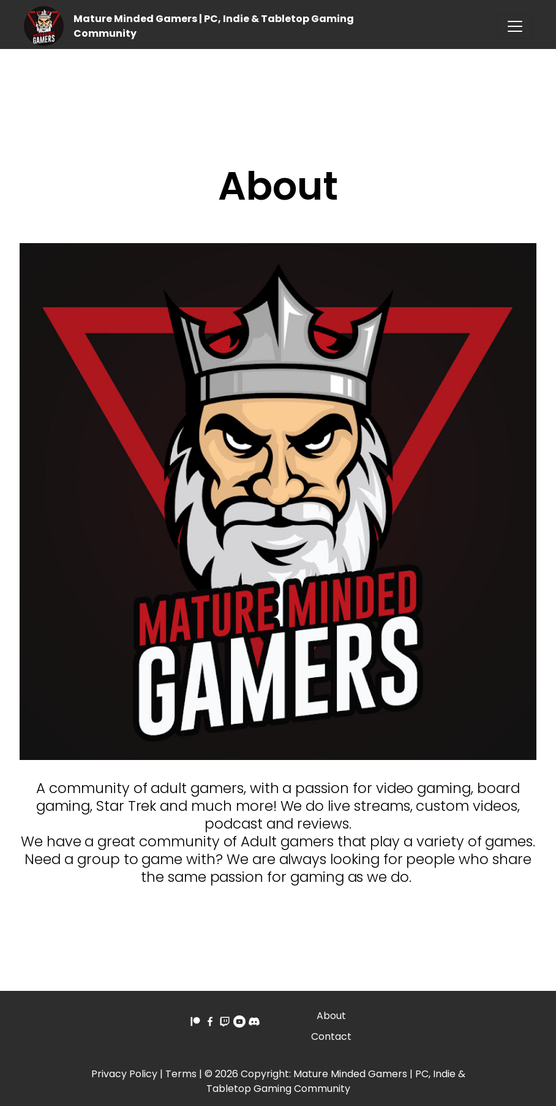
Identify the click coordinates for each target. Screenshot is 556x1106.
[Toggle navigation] (515, 26)
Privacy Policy (124, 1074)
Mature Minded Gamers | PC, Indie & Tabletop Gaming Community (335, 1081)
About (331, 1016)
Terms (181, 1074)
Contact (331, 1036)
